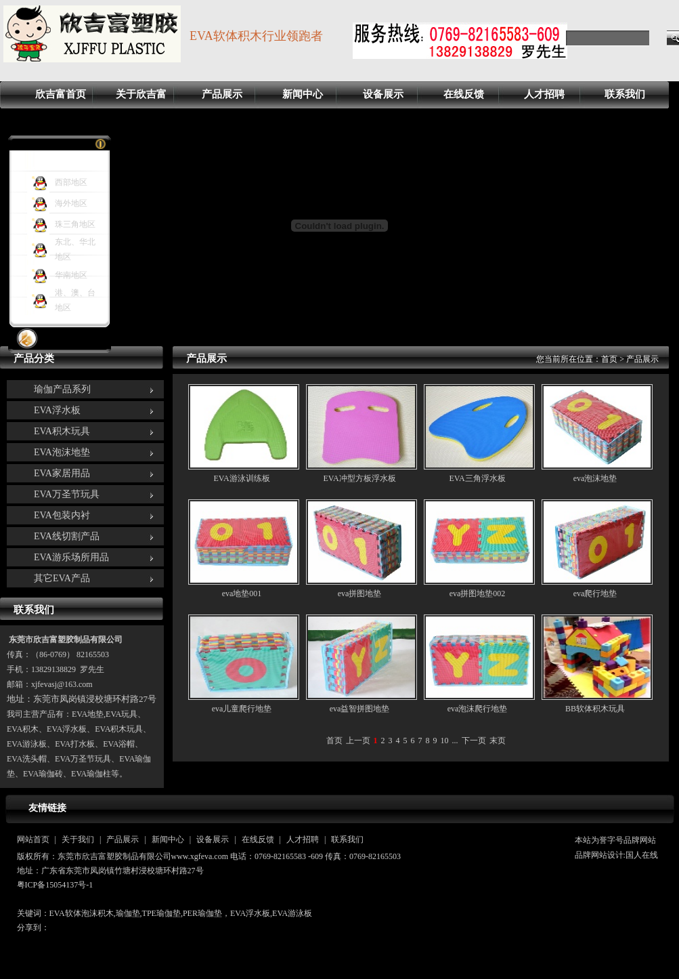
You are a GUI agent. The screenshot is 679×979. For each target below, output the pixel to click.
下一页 (474, 740)
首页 (609, 359)
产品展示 (222, 94)
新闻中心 (302, 94)
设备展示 (383, 94)
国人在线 (642, 855)
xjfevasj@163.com (62, 684)
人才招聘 (544, 94)
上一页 (358, 740)
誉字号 (611, 840)
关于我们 (78, 839)
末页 (497, 740)
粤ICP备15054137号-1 (55, 885)
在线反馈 (463, 94)
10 (445, 740)
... (455, 740)
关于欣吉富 (141, 94)
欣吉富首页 (60, 94)
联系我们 (625, 94)
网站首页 (33, 839)
